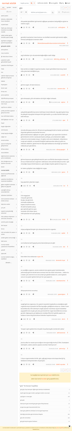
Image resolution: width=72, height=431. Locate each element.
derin (63, 319)
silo (64, 247)
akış (3, 7)
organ (39, 256)
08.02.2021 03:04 (50, 149)
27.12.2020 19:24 (57, 120)
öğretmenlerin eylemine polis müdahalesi (8, 157)
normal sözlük (9, 3)
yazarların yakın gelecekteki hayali (6, 61)
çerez (57, 427)
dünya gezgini (60, 149)
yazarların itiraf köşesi (7, 65)
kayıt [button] (49, 375)
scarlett (62, 75)
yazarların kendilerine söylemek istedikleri (7, 180)
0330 (63, 219)
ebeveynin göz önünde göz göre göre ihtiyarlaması (34, 403)
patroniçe (62, 348)
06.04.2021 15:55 (52, 294)
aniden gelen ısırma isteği (8, 238)
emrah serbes (5, 140)
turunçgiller (53, 3)
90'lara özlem (5, 149)
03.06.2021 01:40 (51, 333)
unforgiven (61, 27)
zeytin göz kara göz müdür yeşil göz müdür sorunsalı (35, 393)
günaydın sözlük (5, 46)
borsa (2, 229)
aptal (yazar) (4, 16)
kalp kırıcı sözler (5, 204)
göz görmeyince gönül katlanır (28, 421)
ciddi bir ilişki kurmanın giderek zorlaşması (7, 77)
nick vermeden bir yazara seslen (8, 233)
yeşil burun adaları (6, 107)
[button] (43, 3)
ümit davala (4, 130)
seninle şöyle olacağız (7, 222)
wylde (63, 233)
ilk (42, 256)
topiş (2, 69)
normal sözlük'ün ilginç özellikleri (7, 258)
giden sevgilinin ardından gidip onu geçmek (8, 185)
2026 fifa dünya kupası (7, 98)
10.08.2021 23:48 (50, 364)
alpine (63, 102)
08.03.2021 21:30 (56, 172)
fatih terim (4, 241)
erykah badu (4, 24)
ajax (64, 120)
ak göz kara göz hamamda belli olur (30, 407)
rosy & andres (5, 53)
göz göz (22, 400)
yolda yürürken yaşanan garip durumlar (8, 111)
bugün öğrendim (5, 126)
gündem (9, 7)
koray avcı (4, 91)
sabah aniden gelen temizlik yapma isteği (7, 36)
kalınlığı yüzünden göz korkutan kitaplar (31, 414)
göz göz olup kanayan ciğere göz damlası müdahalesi (35, 389)
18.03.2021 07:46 (57, 186)
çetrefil (3, 250)
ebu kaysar (4, 225)
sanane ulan (61, 88)
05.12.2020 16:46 (55, 102)
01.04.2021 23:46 (57, 247)
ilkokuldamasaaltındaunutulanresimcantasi (51, 43)
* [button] (56, 345)
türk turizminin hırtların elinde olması (7, 200)
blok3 (2, 167)
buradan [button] (44, 379)
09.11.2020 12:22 (63, 45)
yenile (9, 11)
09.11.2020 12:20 (52, 27)
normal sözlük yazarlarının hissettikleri (7, 245)
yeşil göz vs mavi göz (26, 396)
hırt (2, 72)
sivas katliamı (5, 152)
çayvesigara (61, 294)
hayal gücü (4, 84)
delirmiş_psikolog (59, 59)
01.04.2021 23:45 (55, 233)
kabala (3, 81)
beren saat (4, 88)
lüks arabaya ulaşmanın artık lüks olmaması (7, 217)
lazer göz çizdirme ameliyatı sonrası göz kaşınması (34, 411)
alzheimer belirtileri (6, 195)
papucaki (3, 253)
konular (15, 7)
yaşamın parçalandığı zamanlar (7, 212)
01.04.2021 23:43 (56, 219)
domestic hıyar (60, 260)
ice (64, 186)
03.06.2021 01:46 (53, 348)
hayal (2, 123)
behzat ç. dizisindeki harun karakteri (6, 20)
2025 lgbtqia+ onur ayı (7, 119)
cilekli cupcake (60, 364)
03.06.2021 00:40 (56, 319)
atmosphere (4, 49)
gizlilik (61, 427)
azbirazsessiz (61, 333)
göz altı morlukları (25, 418)
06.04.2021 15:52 (50, 260)
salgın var (3, 137)
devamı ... (9, 262)
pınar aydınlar (5, 95)
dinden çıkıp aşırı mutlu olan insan (7, 103)
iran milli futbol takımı (7, 116)
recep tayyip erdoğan (7, 133)
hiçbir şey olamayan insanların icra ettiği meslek (6, 30)
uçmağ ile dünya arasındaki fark (5, 191)
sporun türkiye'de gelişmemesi (6, 144)
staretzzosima (60, 281)
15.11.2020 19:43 (54, 75)
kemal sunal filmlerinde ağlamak (7, 175)
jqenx (63, 172)
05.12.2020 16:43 (51, 88)
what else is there (6, 56)
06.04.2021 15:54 (50, 281)
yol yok (3, 208)
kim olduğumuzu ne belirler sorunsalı (6, 162)
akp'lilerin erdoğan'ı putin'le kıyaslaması (6, 42)
